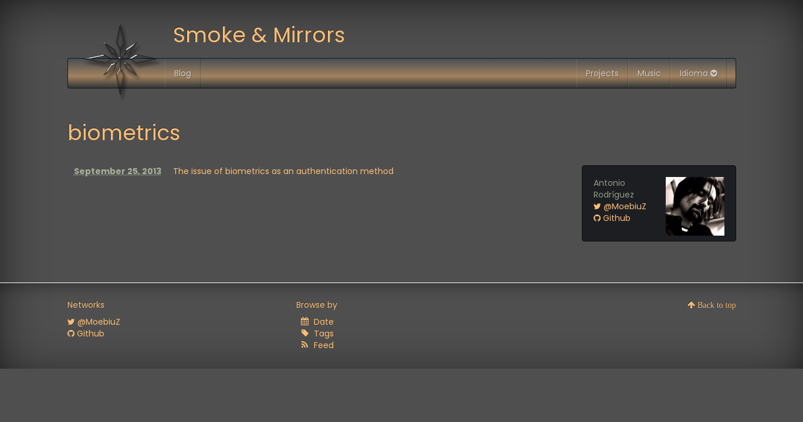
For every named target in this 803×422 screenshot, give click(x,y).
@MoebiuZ (620, 206)
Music (649, 73)
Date (324, 322)
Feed (324, 345)
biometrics (123, 133)
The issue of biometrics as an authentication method (283, 171)
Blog (182, 73)
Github (612, 218)
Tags (324, 333)
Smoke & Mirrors (259, 35)
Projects (602, 73)
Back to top (715, 305)
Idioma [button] (698, 73)
